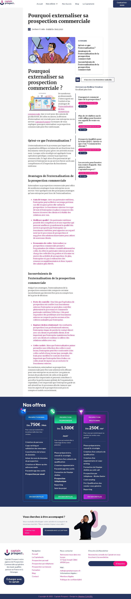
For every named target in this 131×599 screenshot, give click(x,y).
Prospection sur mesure (41, 567)
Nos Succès (67, 4)
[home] (7, 4)
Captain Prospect (42, 122)
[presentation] (107, 572)
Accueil (40, 4)
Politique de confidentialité (71, 579)
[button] (52, 3)
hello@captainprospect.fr (70, 571)
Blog (77, 4)
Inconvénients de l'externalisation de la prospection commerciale (88, 66)
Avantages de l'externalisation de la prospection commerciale (88, 55)
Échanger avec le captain (56, 530)
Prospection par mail (40, 560)
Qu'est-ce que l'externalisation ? (86, 46)
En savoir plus (36, 497)
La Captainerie (88, 4)
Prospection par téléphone (42, 563)
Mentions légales (67, 576)
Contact (35, 576)
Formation (36, 570)
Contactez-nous (122, 3)
